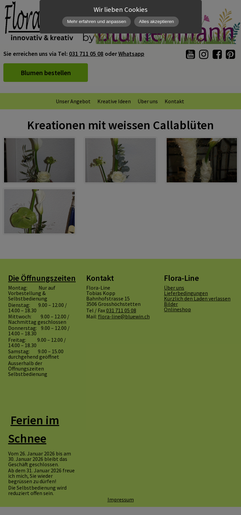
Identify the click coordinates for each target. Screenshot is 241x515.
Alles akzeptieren (156, 21)
